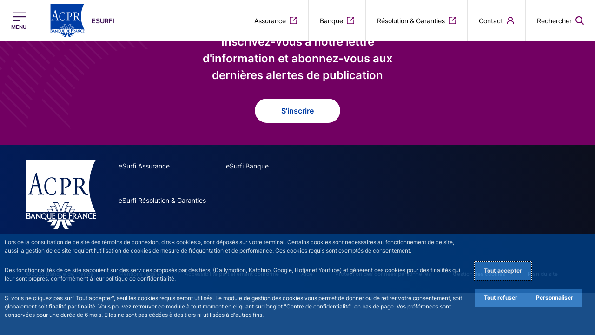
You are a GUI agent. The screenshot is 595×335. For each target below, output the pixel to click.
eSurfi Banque (247, 166)
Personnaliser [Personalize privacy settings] (554, 297)
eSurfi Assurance (144, 166)
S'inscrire (297, 110)
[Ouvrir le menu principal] (18, 20)
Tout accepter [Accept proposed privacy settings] (503, 270)
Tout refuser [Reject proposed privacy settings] (500, 297)
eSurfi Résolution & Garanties (162, 200)
